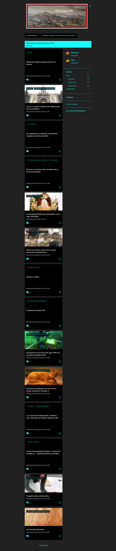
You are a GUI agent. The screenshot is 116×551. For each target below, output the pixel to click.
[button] (60, 80)
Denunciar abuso (72, 104)
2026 (68, 76)
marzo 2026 (72, 82)
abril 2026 (71, 79)
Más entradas (43, 545)
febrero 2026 (72, 86)
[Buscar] (90, 6)
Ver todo (29, 45)
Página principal (31, 35)
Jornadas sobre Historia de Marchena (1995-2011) (58, 35)
